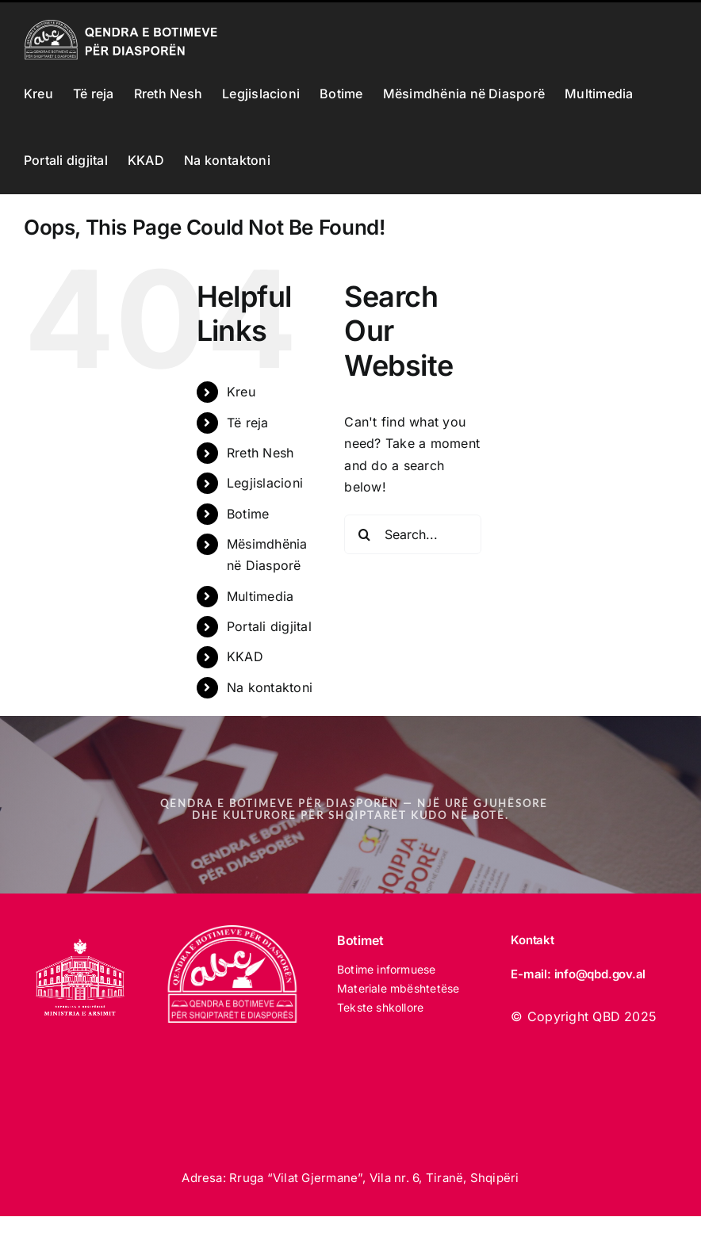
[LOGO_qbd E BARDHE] (234, 931)
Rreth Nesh (260, 453)
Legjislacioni (265, 483)
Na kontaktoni (269, 687)
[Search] (364, 534)
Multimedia (260, 596)
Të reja (248, 423)
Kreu (241, 392)
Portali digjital (269, 626)
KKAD (245, 656)
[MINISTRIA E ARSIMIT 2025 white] (80, 931)
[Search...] (412, 534)
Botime (248, 514)
